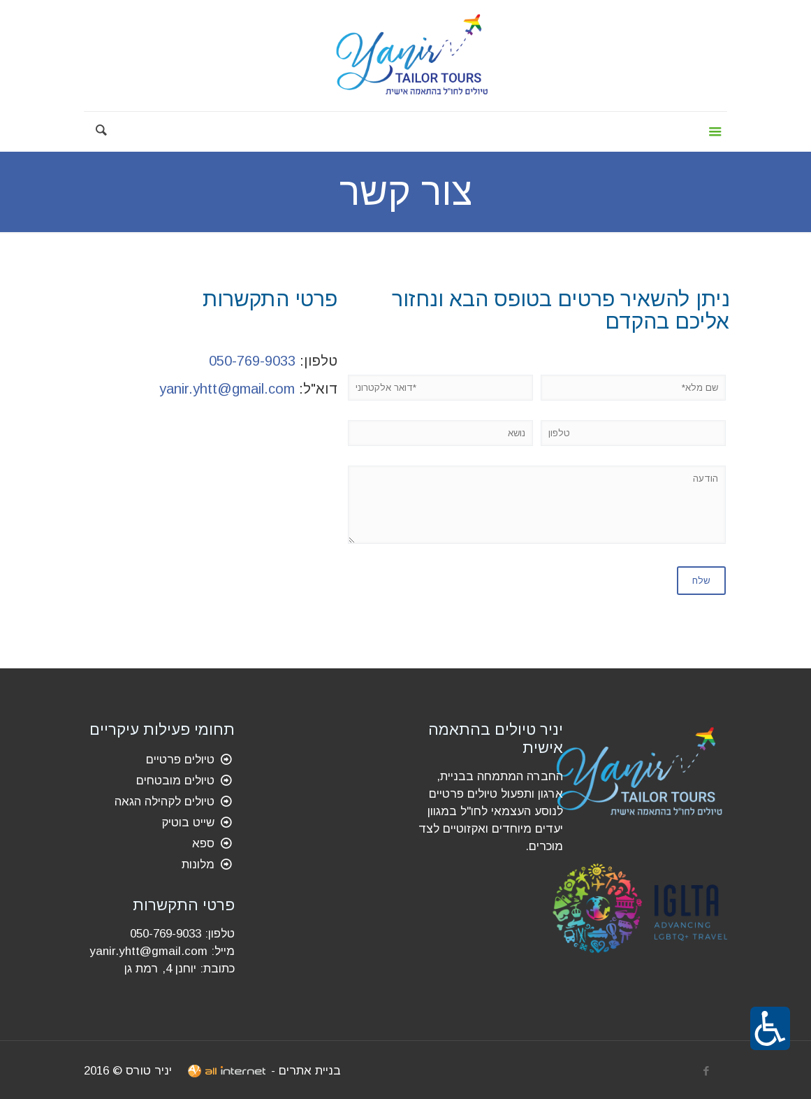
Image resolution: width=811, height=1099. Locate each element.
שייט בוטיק (187, 822)
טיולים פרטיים (180, 759)
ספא (203, 843)
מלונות (198, 864)
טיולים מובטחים (175, 780)
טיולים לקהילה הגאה (164, 801)
